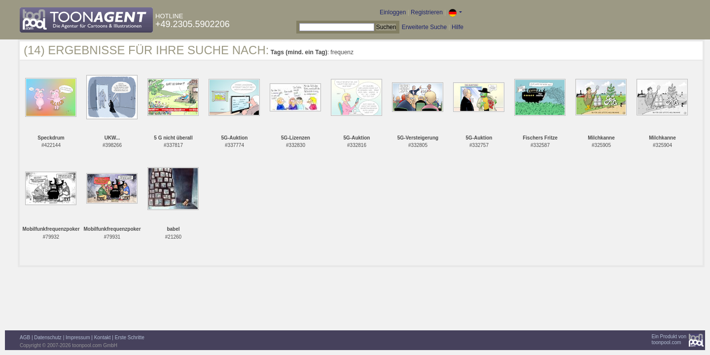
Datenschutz (48, 337)
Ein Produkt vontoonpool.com (668, 339)
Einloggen (393, 12)
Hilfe (457, 27)
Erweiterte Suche (424, 27)
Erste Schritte (129, 337)
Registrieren (427, 12)
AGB (25, 337)
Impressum (78, 337)
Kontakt (102, 337)
